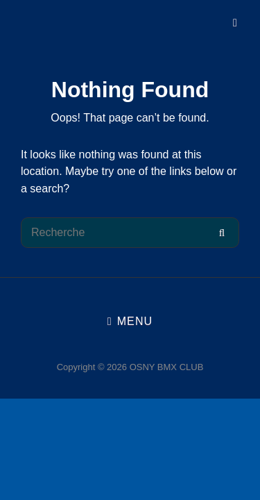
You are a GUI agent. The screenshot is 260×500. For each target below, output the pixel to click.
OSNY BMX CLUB (167, 367)
